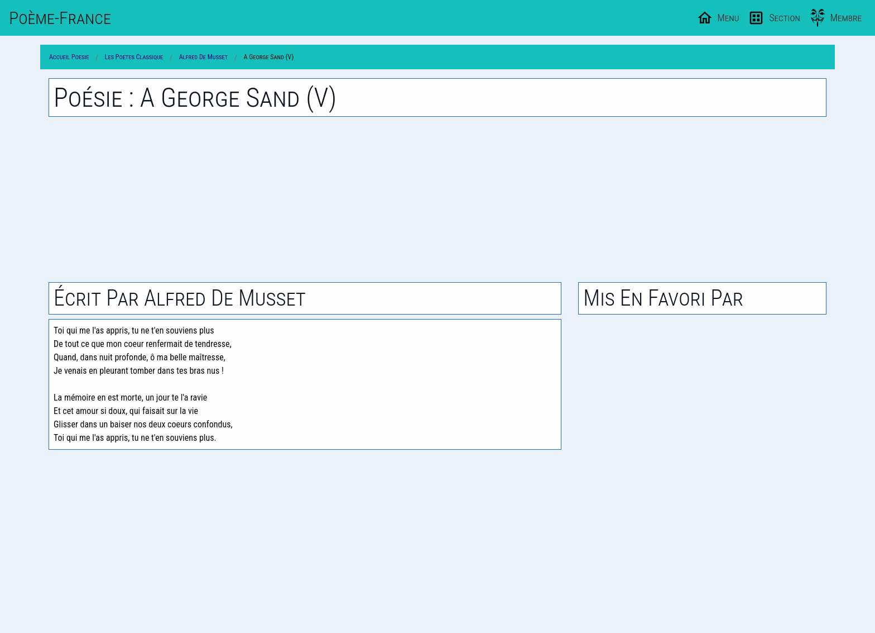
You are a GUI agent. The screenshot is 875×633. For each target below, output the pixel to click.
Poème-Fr (60, 17)
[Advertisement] (437, 199)
